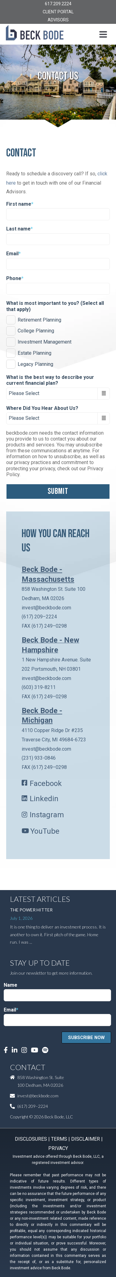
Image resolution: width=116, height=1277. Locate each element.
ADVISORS (58, 19)
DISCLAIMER (85, 1139)
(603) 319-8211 (39, 687)
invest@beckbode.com (46, 608)
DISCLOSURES (31, 1139)
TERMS (59, 1139)
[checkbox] (58, 341)
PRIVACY (58, 1148)
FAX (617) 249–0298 (44, 626)
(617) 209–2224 (39, 617)
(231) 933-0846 (39, 758)
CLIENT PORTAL (58, 11)
